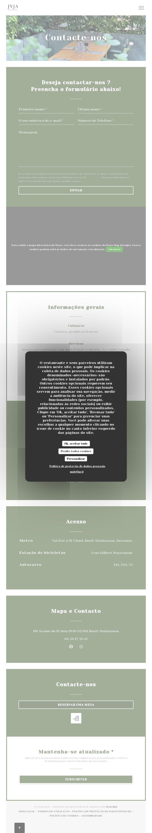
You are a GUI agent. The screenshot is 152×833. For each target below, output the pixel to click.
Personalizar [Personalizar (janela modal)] (76, 458)
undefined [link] (76, 471)
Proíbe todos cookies (76, 451)
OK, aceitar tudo (76, 443)
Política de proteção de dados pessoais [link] (77, 466)
